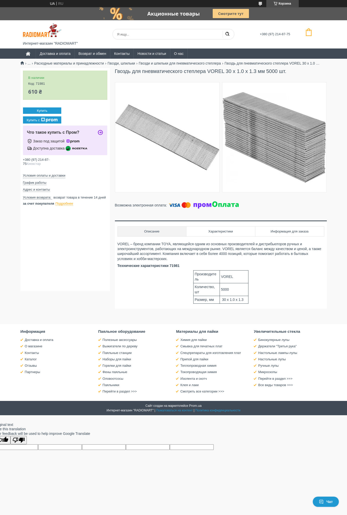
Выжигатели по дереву (120, 346)
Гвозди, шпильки (121, 63)
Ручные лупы (268, 365)
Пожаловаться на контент (174, 410)
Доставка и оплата (55, 54)
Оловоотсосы (113, 379)
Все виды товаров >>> (275, 385)
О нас (179, 54)
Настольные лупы (272, 359)
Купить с (42, 120)
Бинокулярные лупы (273, 340)
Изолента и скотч (193, 379)
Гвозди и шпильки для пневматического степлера (180, 63)
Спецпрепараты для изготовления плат (210, 353)
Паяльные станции (117, 353)
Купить (42, 111)
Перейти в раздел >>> (120, 391)
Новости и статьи (152, 54)
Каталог (31, 359)
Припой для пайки (194, 359)
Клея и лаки (189, 385)
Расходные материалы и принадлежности (69, 63)
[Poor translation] (18, 440)
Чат (326, 501)
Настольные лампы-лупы (277, 353)
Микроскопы (267, 372)
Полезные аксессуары (120, 340)
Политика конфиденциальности (218, 410)
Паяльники (111, 385)
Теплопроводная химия (198, 365)
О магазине (33, 346)
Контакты (121, 54)
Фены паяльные (115, 372)
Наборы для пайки (117, 359)
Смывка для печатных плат (201, 346)
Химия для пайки (193, 340)
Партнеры (32, 372)
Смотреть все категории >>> (202, 391)
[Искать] (227, 34)
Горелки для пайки (117, 365)
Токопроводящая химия (198, 372)
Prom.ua (195, 406)
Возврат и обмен (92, 54)
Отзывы (31, 365)
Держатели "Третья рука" (277, 346)
